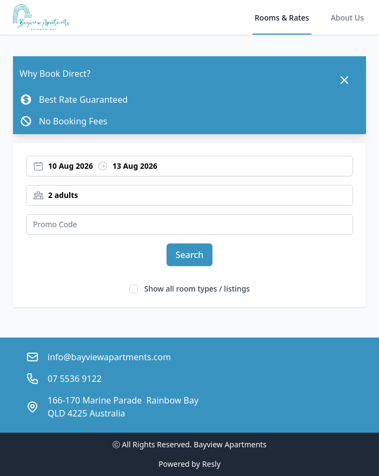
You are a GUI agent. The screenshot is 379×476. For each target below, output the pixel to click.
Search (189, 255)
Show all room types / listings (197, 288)
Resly (211, 464)
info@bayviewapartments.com (109, 357)
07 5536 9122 (75, 379)
